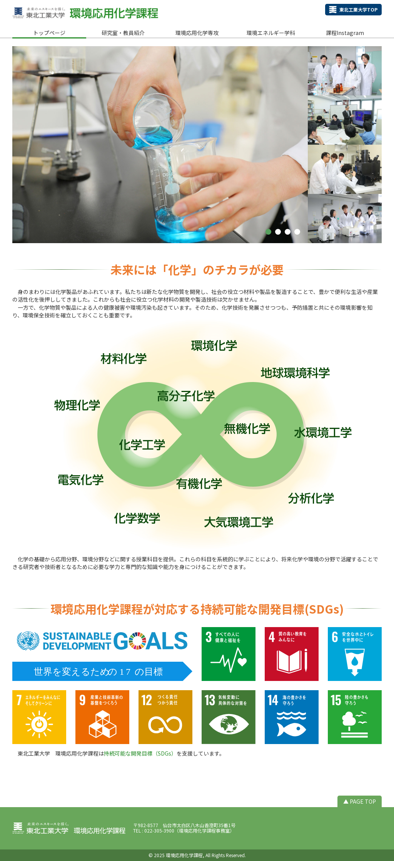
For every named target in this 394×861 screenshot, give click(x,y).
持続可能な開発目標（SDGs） (140, 753)
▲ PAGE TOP (359, 801)
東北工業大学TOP (358, 9)
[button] (268, 232)
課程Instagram (345, 33)
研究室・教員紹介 (123, 33)
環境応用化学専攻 (197, 33)
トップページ (49, 33)
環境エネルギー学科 (271, 33)
